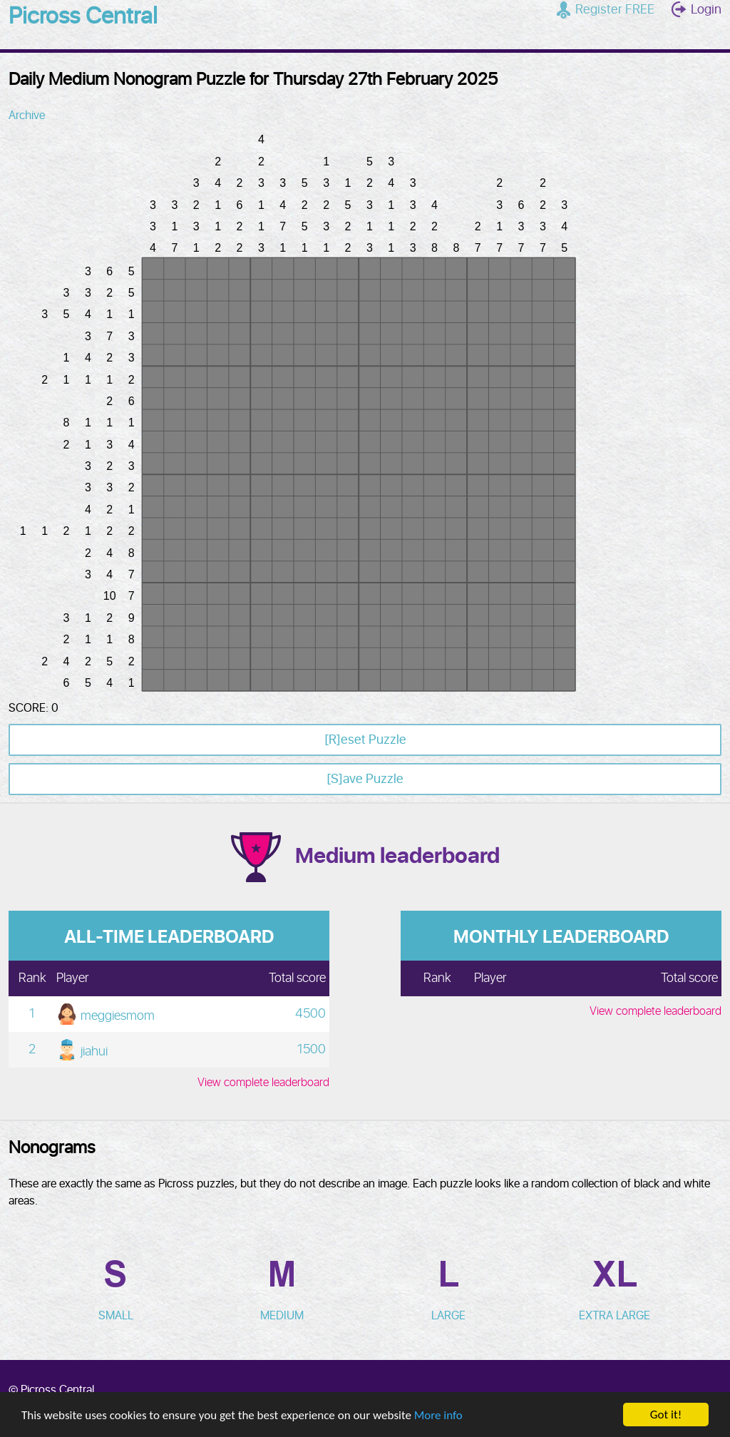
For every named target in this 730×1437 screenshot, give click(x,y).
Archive (27, 115)
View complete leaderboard (263, 1083)
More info (438, 1415)
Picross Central (83, 17)
